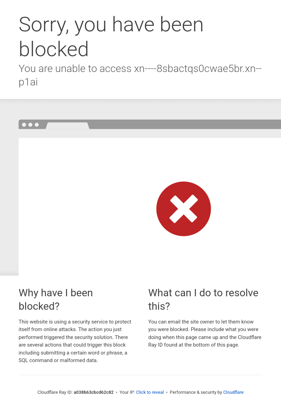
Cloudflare (233, 392)
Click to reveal (150, 392)
